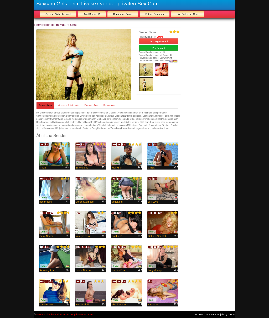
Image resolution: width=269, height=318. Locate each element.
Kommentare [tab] (109, 105)
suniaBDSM (46, 304)
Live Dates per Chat (187, 14)
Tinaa (42, 167)
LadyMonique (155, 270)
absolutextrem (120, 304)
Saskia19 (117, 236)
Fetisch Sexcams (154, 14)
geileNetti (117, 201)
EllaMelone (82, 167)
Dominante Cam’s (122, 14)
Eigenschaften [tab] (90, 105)
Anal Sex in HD (92, 14)
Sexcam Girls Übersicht (58, 14)
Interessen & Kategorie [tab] (68, 105)
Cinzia (151, 167)
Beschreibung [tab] (45, 105)
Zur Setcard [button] (158, 48)
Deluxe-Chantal (157, 236)
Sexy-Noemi (46, 236)
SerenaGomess (85, 201)
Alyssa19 (153, 304)
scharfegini (45, 201)
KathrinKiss (118, 270)
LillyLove (153, 201)
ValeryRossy (83, 236)
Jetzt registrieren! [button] (158, 41)
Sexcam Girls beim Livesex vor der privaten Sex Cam (97, 3)
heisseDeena (83, 270)
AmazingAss (46, 270)
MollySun (117, 167)
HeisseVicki (82, 304)
